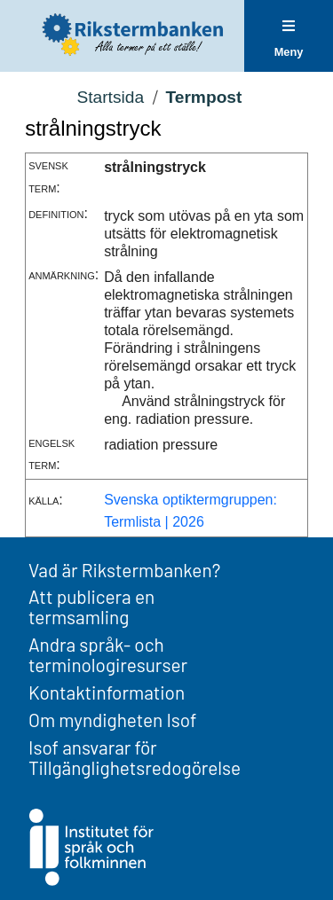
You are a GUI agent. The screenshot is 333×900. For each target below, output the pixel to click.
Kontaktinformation (106, 692)
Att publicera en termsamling (91, 606)
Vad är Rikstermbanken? (124, 570)
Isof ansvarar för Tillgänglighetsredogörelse (134, 757)
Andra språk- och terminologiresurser (107, 654)
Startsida (110, 97)
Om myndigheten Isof (112, 719)
